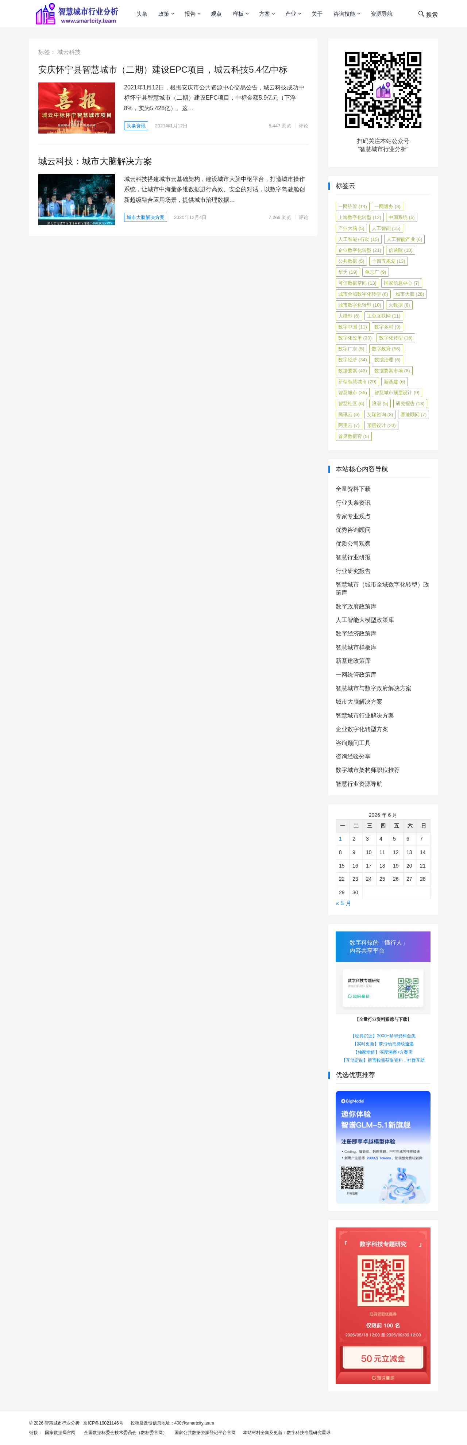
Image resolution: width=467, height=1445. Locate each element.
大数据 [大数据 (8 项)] (399, 305)
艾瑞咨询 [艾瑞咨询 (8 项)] (380, 414)
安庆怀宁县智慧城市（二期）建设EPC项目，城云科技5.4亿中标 (162, 69)
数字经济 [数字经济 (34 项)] (352, 359)
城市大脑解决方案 (146, 217)
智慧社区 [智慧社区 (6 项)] (351, 403)
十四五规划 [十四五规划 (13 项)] (388, 261)
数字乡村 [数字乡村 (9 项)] (387, 327)
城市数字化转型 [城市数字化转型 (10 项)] (359, 305)
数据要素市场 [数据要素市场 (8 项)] (392, 370)
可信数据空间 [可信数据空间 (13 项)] (357, 283)
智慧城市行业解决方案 (365, 715)
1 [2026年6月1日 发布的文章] (340, 839)
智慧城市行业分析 (62, 1423)
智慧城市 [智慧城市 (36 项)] (352, 392)
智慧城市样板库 (356, 647)
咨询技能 (344, 14)
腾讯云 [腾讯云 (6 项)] (349, 414)
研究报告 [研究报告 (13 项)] (410, 403)
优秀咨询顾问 (353, 530)
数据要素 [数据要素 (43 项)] (352, 370)
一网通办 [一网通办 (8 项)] (387, 206)
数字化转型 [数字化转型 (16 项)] (396, 338)
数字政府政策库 (356, 606)
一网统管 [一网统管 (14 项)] (352, 206)
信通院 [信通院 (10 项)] (401, 250)
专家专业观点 (353, 516)
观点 (216, 14)
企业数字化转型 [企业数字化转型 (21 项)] (359, 250)
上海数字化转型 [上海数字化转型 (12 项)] (359, 217)
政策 (163, 14)
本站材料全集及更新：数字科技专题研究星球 (285, 1432)
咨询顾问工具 (353, 743)
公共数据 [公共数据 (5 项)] (351, 261)
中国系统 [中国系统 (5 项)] (402, 217)
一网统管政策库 (356, 675)
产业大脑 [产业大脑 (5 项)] (351, 228)
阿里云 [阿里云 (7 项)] (349, 425)
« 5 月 (343, 903)
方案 (264, 14)
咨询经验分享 (353, 756)
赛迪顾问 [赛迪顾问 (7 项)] (414, 414)
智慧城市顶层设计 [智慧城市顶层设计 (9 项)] (397, 392)
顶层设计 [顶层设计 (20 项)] (381, 425)
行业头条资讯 (353, 503)
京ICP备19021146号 (102, 1423)
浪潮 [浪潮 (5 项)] (380, 403)
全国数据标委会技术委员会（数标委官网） (124, 1432)
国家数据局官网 (59, 1432)
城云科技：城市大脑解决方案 (95, 161)
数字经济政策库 (356, 633)
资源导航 (382, 14)
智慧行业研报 (353, 557)
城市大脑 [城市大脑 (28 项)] (409, 294)
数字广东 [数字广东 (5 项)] (351, 348)
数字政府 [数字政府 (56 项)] (386, 348)
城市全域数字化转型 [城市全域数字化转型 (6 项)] (363, 294)
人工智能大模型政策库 (365, 620)
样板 (238, 14)
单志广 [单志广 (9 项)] (375, 272)
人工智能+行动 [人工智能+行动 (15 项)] (358, 239)
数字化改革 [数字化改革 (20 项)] (355, 338)
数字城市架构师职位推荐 (368, 770)
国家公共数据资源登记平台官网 (204, 1432)
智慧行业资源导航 (359, 784)
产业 (290, 14)
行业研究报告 (353, 571)
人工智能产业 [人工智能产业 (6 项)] (404, 239)
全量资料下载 (353, 489)
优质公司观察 (353, 544)
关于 (317, 14)
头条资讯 (136, 125)
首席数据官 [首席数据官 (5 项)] (353, 436)
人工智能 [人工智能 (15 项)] (386, 228)
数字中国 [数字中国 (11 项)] (352, 327)
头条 (141, 14)
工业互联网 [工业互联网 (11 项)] (384, 316)
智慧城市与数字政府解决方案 (374, 688)
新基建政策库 (353, 661)
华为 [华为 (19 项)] (348, 272)
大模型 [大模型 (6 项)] (349, 316)
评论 (303, 125)
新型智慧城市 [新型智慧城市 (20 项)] (357, 381)
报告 (190, 14)
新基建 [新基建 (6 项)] (394, 381)
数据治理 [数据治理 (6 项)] (387, 359)
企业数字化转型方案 (362, 729)
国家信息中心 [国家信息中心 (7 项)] (402, 283)
